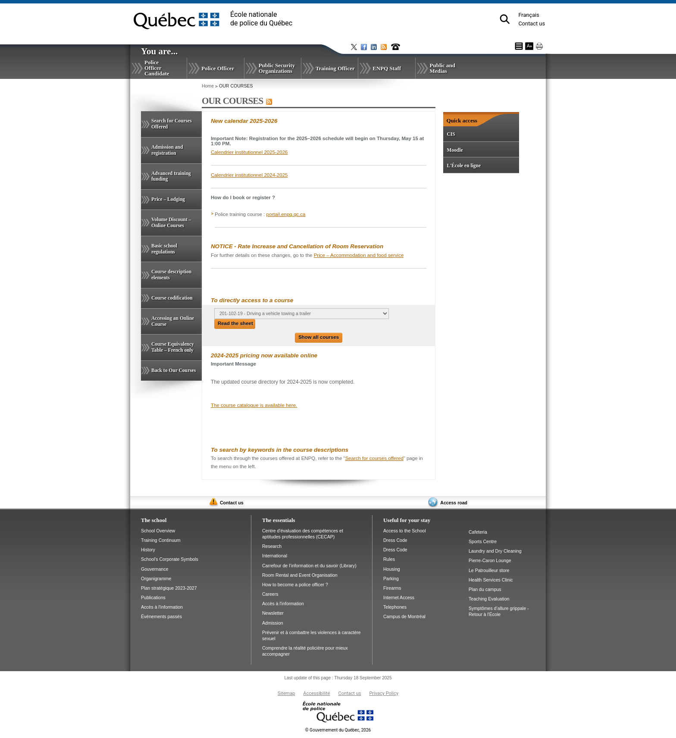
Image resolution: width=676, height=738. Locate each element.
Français (528, 15)
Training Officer (335, 68)
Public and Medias (442, 68)
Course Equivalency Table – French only (172, 347)
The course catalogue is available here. (254, 405)
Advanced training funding (171, 176)
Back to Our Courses (173, 370)
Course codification (172, 297)
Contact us (531, 23)
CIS (451, 134)
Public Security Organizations (277, 68)
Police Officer (217, 68)
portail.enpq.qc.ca (286, 214)
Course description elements (171, 274)
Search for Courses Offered (171, 123)
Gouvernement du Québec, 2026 (338, 730)
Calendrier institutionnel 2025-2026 (249, 152)
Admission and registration (167, 150)
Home (208, 85)
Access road (453, 502)
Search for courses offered (374, 458)
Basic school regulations (164, 248)
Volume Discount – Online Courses (171, 222)
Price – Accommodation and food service (359, 255)
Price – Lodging (168, 199)
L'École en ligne (464, 165)
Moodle (455, 150)
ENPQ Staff (386, 68)
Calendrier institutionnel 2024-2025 (249, 175)
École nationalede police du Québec (261, 18)
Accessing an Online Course (172, 321)
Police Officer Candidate (156, 68)
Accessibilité (316, 693)
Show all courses (318, 337)
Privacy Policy (383, 693)
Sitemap (286, 693)
